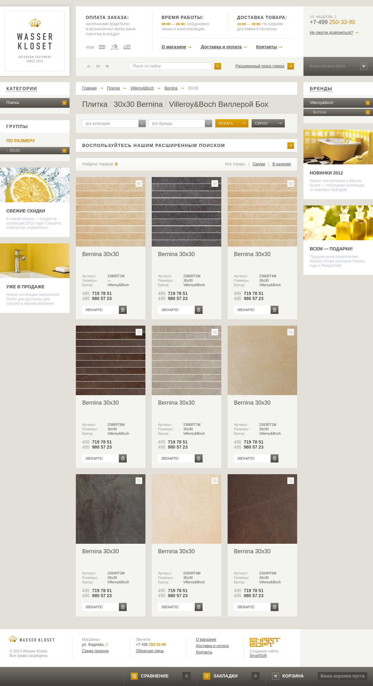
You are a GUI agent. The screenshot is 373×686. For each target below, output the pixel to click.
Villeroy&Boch (142, 88)
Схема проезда (95, 651)
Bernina (170, 88)
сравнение (154, 675)
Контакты (266, 46)
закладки (225, 675)
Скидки (259, 164)
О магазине (174, 46)
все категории (98, 123)
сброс (261, 123)
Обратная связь (150, 651)
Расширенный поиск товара (259, 66)
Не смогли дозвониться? (331, 32)
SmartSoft (258, 655)
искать (225, 123)
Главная (89, 88)
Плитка (12, 103)
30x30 (14, 150)
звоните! (94, 310)
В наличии (281, 164)
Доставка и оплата (221, 46)
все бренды (162, 123)
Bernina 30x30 (100, 254)
